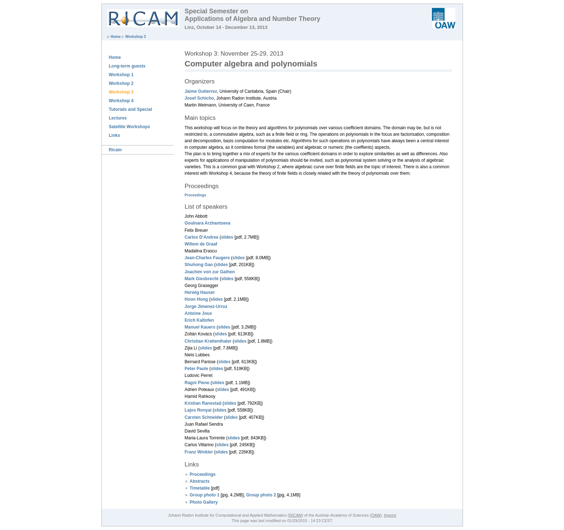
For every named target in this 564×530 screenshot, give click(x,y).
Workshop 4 (121, 100)
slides (227, 237)
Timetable (200, 488)
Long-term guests (127, 66)
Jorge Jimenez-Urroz (206, 306)
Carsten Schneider (204, 417)
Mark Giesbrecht (202, 278)
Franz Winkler (199, 452)
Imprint (390, 515)
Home (116, 37)
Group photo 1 (205, 495)
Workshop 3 (135, 37)
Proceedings (195, 195)
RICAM (295, 515)
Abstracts (200, 481)
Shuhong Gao (199, 264)
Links (114, 135)
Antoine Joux (198, 313)
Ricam (115, 149)
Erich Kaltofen (199, 320)
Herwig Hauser (200, 292)
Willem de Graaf (201, 244)
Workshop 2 (121, 83)
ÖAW (375, 515)
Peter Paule (196, 368)
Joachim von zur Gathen (210, 271)
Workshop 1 (121, 74)
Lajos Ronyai (198, 410)
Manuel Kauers (200, 327)
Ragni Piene (197, 382)
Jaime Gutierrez (201, 91)
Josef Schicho (199, 98)
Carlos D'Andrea (202, 237)
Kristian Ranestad (203, 403)
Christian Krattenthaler (208, 341)
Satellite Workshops (129, 126)
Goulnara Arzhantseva (208, 223)
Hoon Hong (196, 299)
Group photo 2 (261, 495)
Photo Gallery (204, 502)
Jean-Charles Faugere (207, 257)
